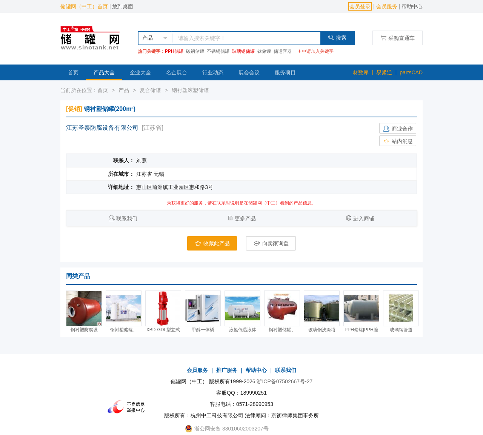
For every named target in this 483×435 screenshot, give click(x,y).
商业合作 (398, 129)
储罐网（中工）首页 (84, 6)
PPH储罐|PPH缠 (361, 329)
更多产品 (245, 218)
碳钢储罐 (195, 51)
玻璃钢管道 (401, 329)
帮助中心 (412, 6)
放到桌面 (122, 6)
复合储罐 (150, 90)
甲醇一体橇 (203, 329)
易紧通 (384, 72)
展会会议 (249, 72)
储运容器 (283, 51)
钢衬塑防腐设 (84, 329)
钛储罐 (264, 51)
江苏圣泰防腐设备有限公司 (102, 128)
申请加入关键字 (315, 51)
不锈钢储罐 (218, 51)
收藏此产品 (212, 243)
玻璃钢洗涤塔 (321, 329)
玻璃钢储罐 (243, 51)
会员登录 (360, 6)
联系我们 (126, 218)
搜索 (337, 37)
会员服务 (386, 6)
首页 (73, 72)
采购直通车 (397, 38)
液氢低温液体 (242, 329)
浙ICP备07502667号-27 (284, 381)
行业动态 (212, 72)
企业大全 (140, 72)
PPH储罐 (174, 51)
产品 (123, 90)
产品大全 (104, 72)
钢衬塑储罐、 (123, 329)
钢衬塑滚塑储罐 (190, 90)
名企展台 (176, 72)
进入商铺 (363, 218)
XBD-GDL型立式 (163, 329)
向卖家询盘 (271, 243)
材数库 (361, 72)
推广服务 (226, 370)
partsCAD (411, 72)
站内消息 (398, 141)
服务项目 (285, 72)
